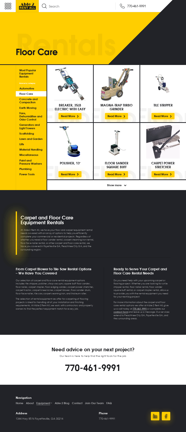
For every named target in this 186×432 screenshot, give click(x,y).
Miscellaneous (28, 155)
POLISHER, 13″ (70, 163)
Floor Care (26, 94)
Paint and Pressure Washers (30, 162)
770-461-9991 (93, 367)
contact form (121, 311)
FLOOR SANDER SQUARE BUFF (116, 165)
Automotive (26, 88)
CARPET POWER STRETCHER (163, 165)
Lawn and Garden (31, 139)
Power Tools (27, 174)
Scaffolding (26, 133)
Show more (116, 185)
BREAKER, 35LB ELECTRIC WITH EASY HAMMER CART (70, 107)
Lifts (21, 144)
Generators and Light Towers (29, 126)
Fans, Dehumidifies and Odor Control (30, 116)
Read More (70, 116)
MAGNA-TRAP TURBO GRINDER (116, 107)
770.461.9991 (140, 308)
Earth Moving (27, 108)
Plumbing (25, 169)
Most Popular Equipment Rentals (27, 73)
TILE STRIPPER (163, 105)
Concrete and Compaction (28, 100)
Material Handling (30, 149)
